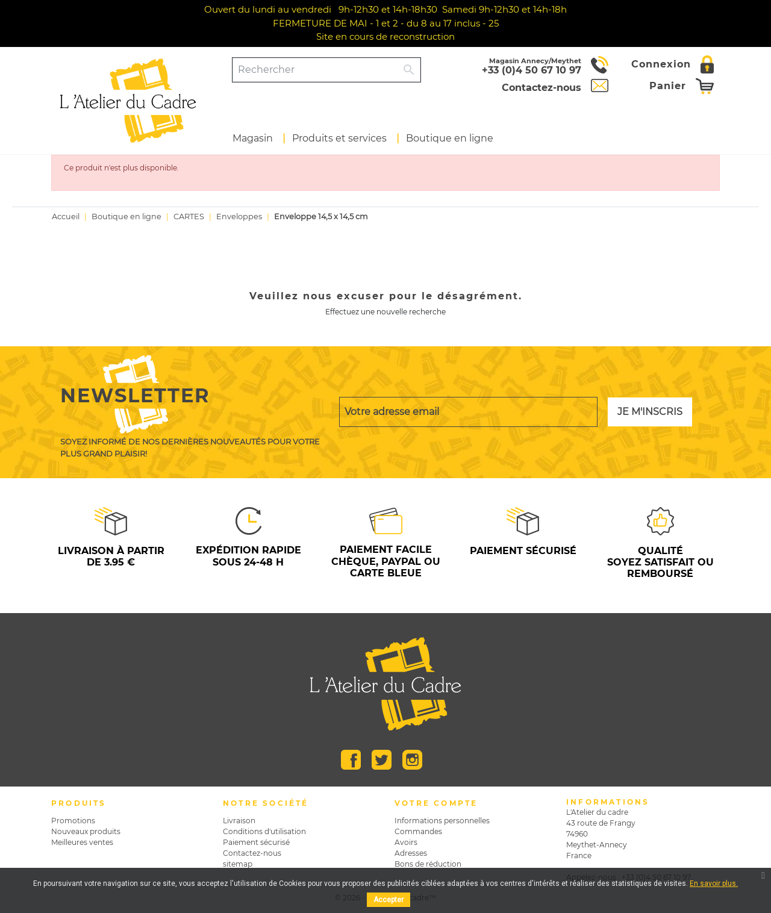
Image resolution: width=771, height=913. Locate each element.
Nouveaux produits (85, 831)
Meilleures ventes (82, 842)
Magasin (253, 138)
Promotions (73, 820)
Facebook (351, 760)
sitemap (237, 863)
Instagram (412, 760)
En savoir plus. (714, 883)
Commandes (418, 831)
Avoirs (406, 842)
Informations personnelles (442, 820)
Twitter (382, 760)
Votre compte (436, 803)
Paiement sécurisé (256, 842)
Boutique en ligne (449, 138)
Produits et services (339, 138)
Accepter (388, 900)
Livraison (239, 820)
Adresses (411, 853)
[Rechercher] (315, 70)
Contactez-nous (252, 853)
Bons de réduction (428, 863)
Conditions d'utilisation (264, 831)
